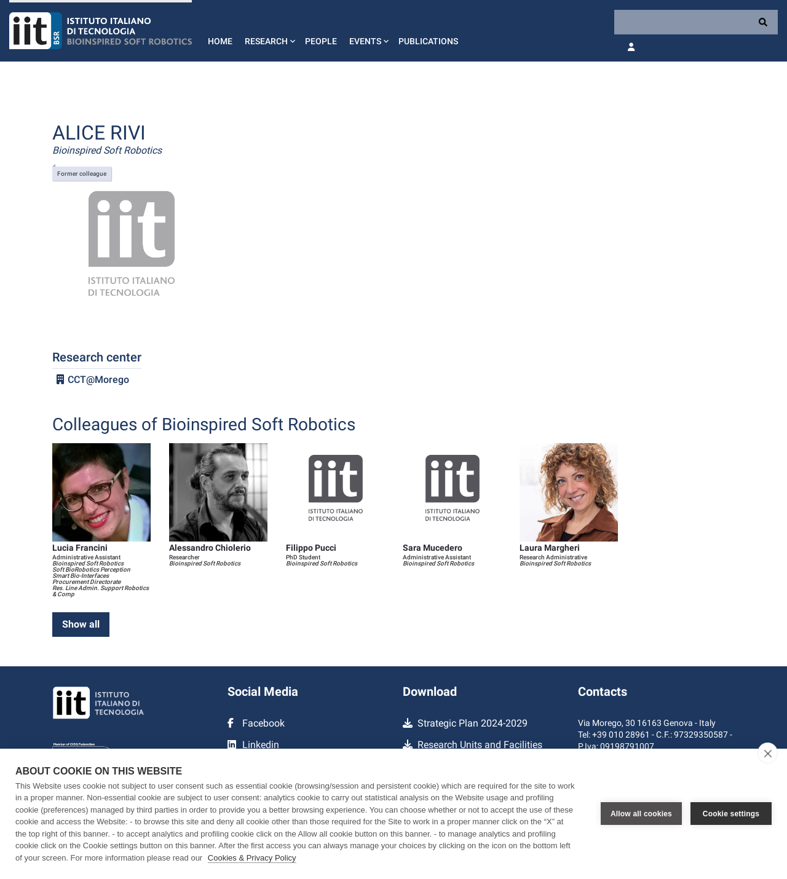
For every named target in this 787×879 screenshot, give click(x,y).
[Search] (696, 22)
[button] (269, 30)
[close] (767, 753)
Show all (81, 624)
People (321, 41)
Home (220, 41)
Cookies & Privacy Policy (252, 857)
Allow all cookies (641, 814)
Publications (428, 41)
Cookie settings (731, 814)
